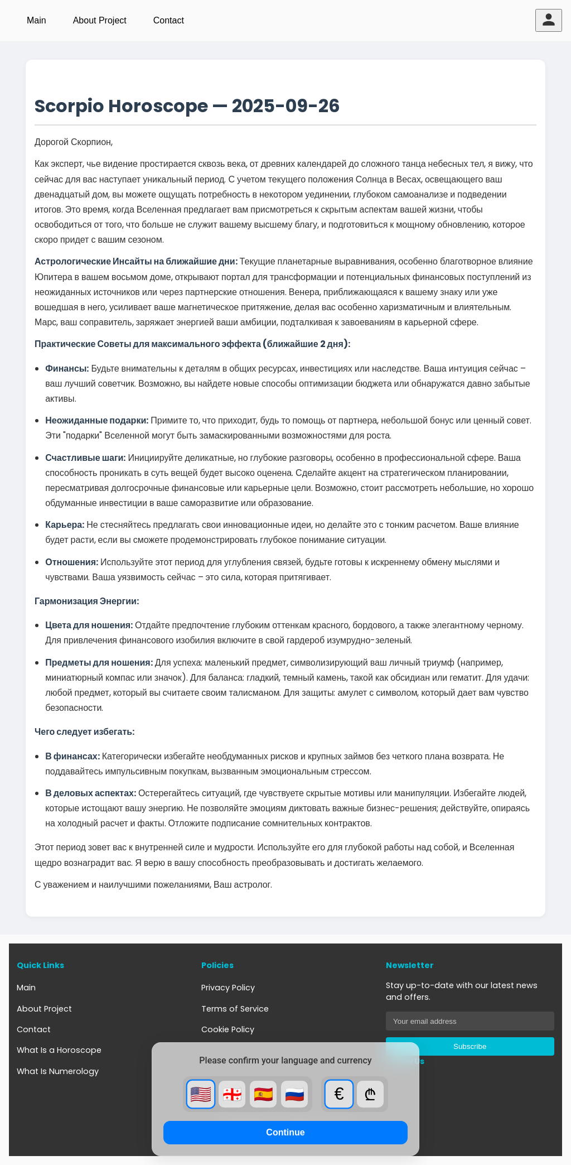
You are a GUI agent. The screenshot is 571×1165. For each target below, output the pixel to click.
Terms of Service (235, 1008)
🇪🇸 (263, 1094)
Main (36, 20)
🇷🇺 (294, 1094)
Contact (168, 20)
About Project (100, 20)
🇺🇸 (201, 1094)
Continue (285, 1132)
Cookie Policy (227, 1029)
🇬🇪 (232, 1094)
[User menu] (548, 20)
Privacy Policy (228, 987)
